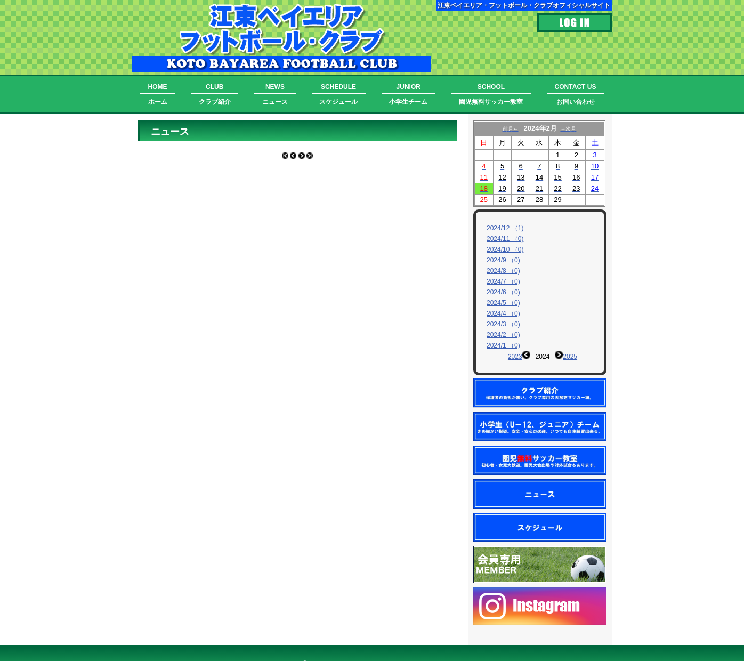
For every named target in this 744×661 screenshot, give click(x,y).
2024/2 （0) (503, 334)
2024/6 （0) (503, 292)
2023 (515, 356)
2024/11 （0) (505, 239)
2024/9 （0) (503, 260)
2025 (570, 356)
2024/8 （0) (503, 271)
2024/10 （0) (505, 249)
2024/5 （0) (503, 303)
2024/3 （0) (503, 324)
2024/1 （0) (503, 345)
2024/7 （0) (503, 281)
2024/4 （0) (503, 313)
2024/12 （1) (505, 228)
